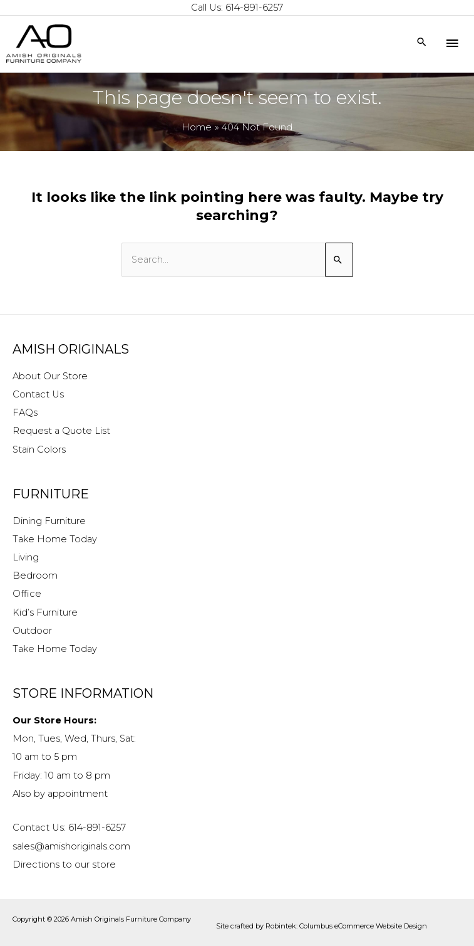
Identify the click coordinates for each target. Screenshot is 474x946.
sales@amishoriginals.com (71, 846)
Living (26, 557)
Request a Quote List (61, 430)
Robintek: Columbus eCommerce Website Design (346, 926)
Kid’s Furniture (45, 612)
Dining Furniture (49, 521)
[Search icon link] (422, 43)
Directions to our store (64, 864)
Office (27, 593)
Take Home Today (55, 539)
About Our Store (50, 376)
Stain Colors (39, 449)
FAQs (25, 412)
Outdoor (32, 630)
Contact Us (38, 394)
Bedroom (35, 575)
